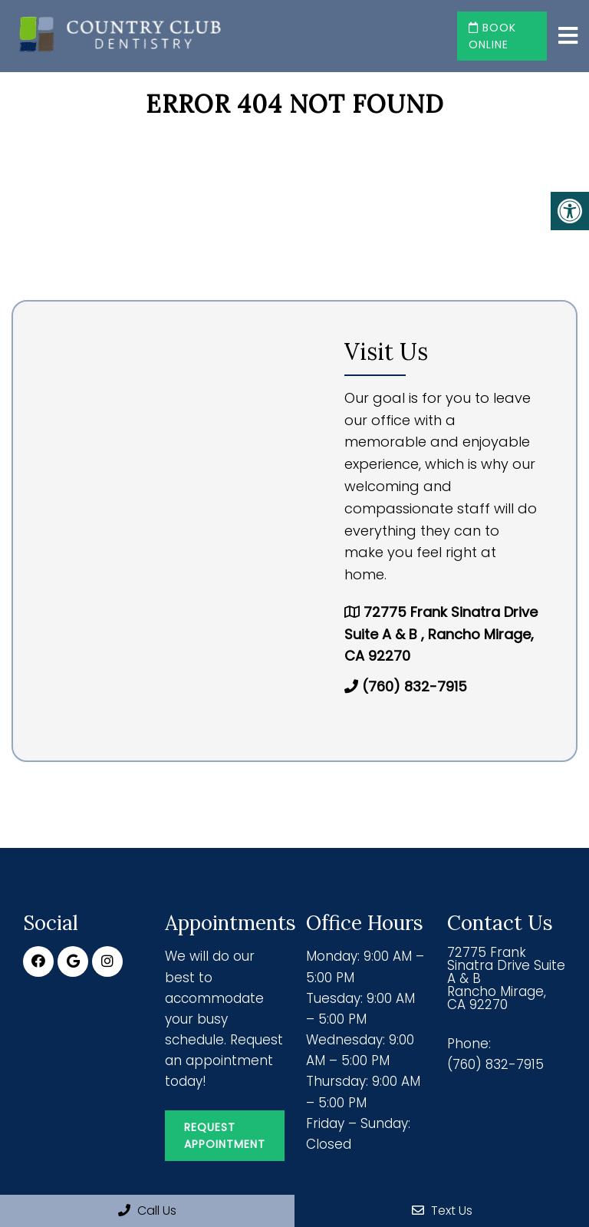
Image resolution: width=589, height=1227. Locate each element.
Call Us (147, 1210)
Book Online (492, 36)
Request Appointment (224, 1136)
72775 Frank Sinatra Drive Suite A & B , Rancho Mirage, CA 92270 (441, 634)
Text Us (442, 1210)
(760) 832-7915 (414, 686)
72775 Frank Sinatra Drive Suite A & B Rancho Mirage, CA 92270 (506, 978)
